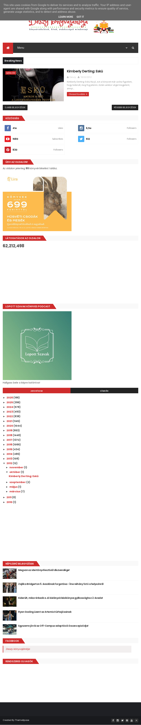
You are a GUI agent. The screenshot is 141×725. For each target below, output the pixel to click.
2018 (10, 435)
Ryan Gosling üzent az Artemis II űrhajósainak (44, 612)
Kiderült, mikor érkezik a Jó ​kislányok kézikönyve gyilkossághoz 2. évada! (60, 598)
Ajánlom (10, 73)
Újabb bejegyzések (15, 107)
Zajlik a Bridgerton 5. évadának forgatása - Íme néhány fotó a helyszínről (60, 584)
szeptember (17, 482)
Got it (80, 16)
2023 (10, 412)
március (15, 491)
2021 (10, 421)
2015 (10, 449)
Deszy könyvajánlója (18, 649)
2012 (10, 463)
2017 (10, 440)
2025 (10, 402)
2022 (10, 416)
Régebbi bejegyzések (125, 107)
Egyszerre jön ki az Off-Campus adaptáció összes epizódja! (53, 626)
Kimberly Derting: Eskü (76, 71)
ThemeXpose (22, 720)
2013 (10, 459)
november (16, 467)
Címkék (104, 391)
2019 (10, 430)
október (15, 472)
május (13, 487)
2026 (10, 397)
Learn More (65, 16)
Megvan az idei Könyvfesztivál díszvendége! (43, 570)
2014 (10, 454)
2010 (10, 502)
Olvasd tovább (67, 91)
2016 (10, 444)
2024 (10, 407)
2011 (9, 497)
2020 (10, 426)
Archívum (37, 391)
